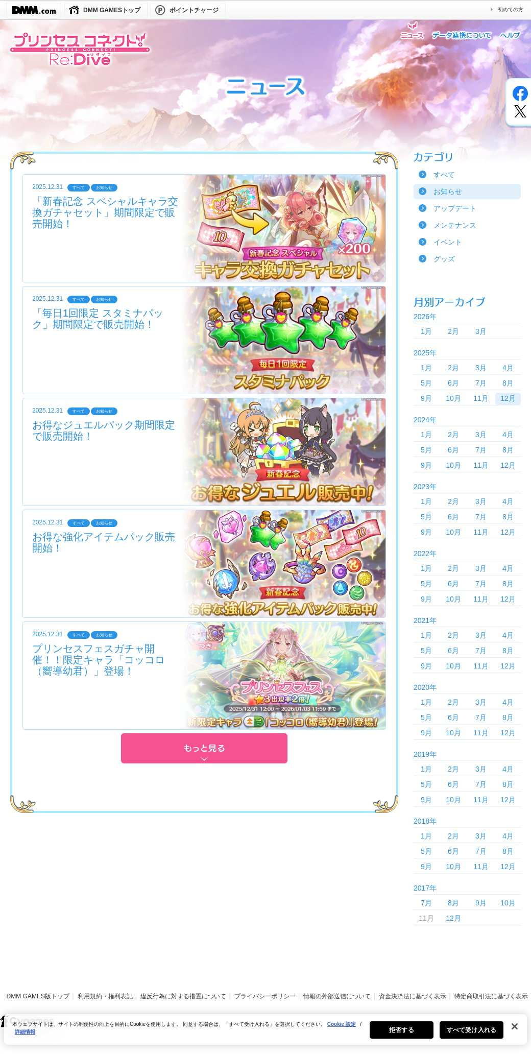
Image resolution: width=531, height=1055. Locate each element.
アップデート (454, 208)
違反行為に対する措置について (183, 996)
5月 (426, 383)
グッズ (444, 259)
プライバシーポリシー (265, 996)
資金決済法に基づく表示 (412, 996)
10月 (453, 398)
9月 (426, 398)
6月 (453, 383)
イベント (447, 242)
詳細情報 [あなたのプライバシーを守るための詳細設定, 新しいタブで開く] (25, 1036)
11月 (481, 398)
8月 (508, 383)
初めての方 (510, 9)
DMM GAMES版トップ (38, 996)
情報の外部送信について (337, 996)
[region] (265, 1034)
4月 (508, 368)
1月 (426, 331)
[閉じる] (514, 1031)
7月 (481, 383)
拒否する (401, 1034)
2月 (453, 331)
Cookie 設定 (341, 1029)
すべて (444, 175)
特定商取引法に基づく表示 (491, 996)
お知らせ (447, 191)
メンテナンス (454, 225)
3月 (481, 331)
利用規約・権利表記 (105, 996)
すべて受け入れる (471, 1034)
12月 (508, 398)
